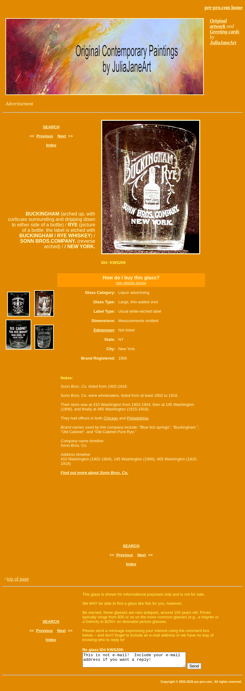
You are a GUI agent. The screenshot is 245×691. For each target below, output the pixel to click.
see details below (131, 283)
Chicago (110, 418)
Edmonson (103, 330)
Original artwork (218, 23)
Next (61, 136)
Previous (44, 136)
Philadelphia (137, 418)
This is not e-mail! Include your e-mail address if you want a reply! (140, 661)
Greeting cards (224, 31)
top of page (18, 578)
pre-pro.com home (223, 7)
